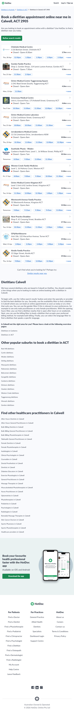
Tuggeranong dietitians (9, 397)
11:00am (27, 108)
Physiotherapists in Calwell (10, 500)
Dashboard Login (37, 636)
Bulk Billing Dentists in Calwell (12, 427)
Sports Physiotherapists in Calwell (13, 528)
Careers (60, 622)
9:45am (48, 210)
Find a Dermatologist (14, 655)
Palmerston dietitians (9, 369)
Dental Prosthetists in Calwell (12, 463)
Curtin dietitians (7, 353)
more (68, 57)
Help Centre (14, 669)
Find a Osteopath (14, 650)
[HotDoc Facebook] (33, 687)
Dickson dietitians (7, 385)
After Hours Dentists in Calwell (12, 419)
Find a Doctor (14, 617)
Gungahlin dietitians (8, 377)
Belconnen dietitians (8, 373)
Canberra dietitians (8, 381)
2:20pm (29, 244)
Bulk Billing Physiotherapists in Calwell (15, 435)
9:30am (27, 159)
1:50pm (50, 57)
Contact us (60, 627)
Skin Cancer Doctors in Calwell (12, 520)
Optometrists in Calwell (9, 496)
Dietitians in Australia (8, 9)
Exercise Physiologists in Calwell (12, 475)
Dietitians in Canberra (9, 331)
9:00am (27, 176)
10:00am (17, 125)
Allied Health (37, 622)
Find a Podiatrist (14, 631)
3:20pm (61, 244)
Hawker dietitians (7, 389)
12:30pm (59, 108)
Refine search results (12, 38)
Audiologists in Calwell (9, 451)
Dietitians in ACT (22, 9)
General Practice (37, 617)
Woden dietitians (7, 357)
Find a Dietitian (14, 646)
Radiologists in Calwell (9, 512)
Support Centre (37, 641)
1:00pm (49, 193)
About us (60, 617)
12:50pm (17, 57)
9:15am (27, 210)
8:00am (16, 176)
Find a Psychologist (14, 641)
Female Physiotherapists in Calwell (13, 447)
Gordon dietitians (7, 405)
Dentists (37, 627)
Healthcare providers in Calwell (12, 532)
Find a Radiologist (13, 660)
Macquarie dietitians (8, 365)
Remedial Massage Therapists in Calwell (15, 516)
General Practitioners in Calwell (12, 479)
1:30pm (39, 57)
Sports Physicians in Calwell (11, 524)
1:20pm (28, 57)
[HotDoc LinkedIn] (37, 687)
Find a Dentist (14, 622)
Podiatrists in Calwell (8, 504)
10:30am (16, 108)
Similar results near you (37, 273)
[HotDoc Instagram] (41, 687)
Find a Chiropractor (14, 636)
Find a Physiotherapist (14, 627)
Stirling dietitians (7, 361)
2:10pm (60, 57)
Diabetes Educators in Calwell (12, 471)
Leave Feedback (13, 674)
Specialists (37, 631)
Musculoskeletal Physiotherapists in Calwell (17, 488)
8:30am (16, 159)
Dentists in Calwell (8, 467)
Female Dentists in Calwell (10, 443)
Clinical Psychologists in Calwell (12, 455)
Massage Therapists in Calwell (12, 483)
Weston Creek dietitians (10, 393)
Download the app (16, 576)
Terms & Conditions (60, 631)
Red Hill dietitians (7, 349)
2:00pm (18, 244)
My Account (14, 665)
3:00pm (60, 227)
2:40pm (39, 244)
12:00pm (48, 108)
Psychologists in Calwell (9, 508)
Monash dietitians (7, 401)
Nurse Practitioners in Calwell (12, 492)
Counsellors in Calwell (9, 459)
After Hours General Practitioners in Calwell (17, 423)
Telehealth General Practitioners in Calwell (16, 439)
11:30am (17, 74)
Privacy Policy (60, 636)
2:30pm (49, 227)
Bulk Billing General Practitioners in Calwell (17, 431)
